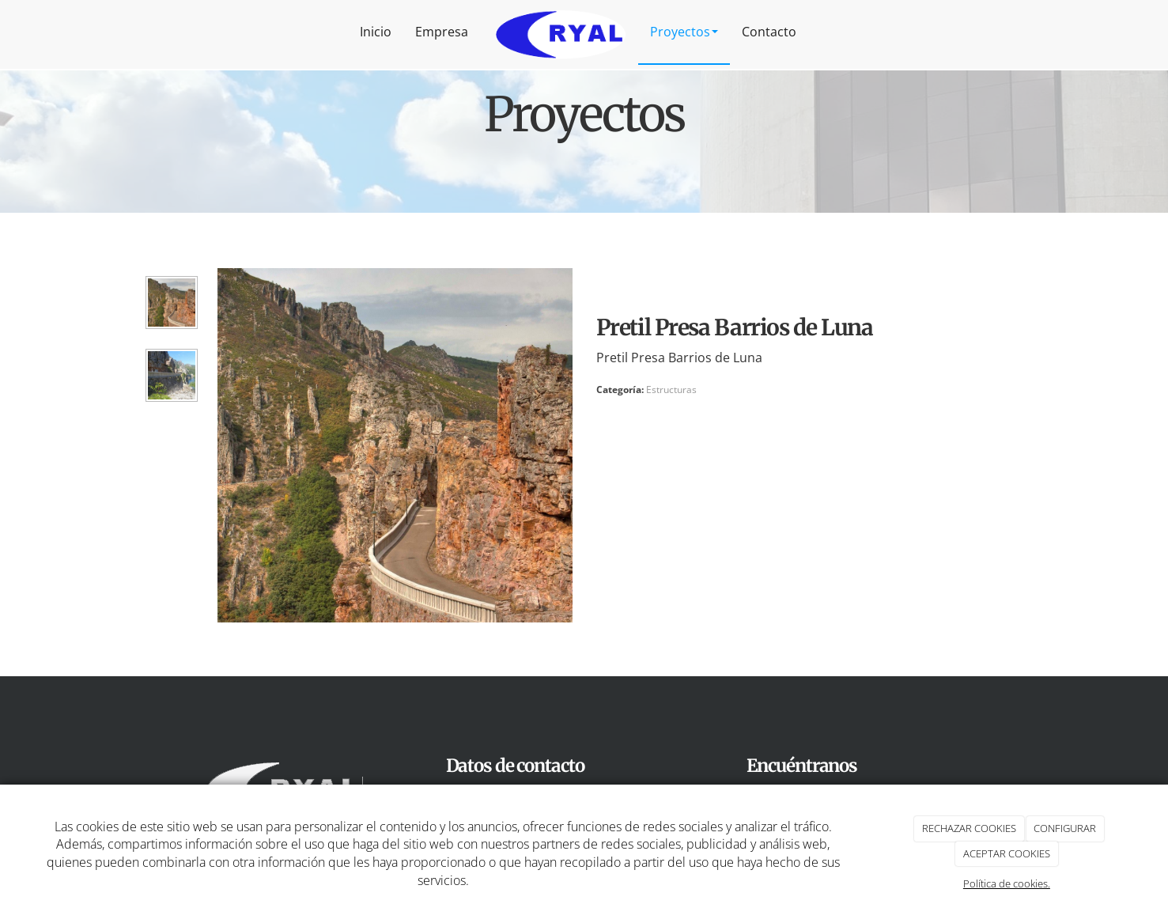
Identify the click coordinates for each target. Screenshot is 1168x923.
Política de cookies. (1006, 883)
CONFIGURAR (1065, 828)
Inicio (375, 31)
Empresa (441, 31)
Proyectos (684, 31)
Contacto (769, 31)
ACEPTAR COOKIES (1006, 853)
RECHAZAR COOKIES (969, 828)
